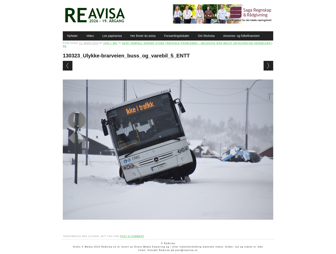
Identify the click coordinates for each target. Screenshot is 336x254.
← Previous (67, 66)
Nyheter (72, 36)
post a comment (132, 236)
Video (90, 36)
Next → (268, 66)
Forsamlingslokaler (176, 36)
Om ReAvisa (206, 36)
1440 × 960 (110, 43)
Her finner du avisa (143, 36)
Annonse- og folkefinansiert (241, 36)
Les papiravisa (112, 36)
